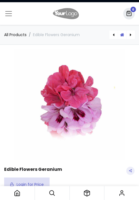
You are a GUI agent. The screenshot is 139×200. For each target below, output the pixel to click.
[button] (52, 193)
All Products (15, 35)
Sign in (121, 193)
